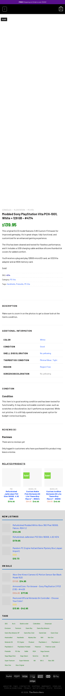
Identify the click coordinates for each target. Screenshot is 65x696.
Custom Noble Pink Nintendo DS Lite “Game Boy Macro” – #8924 (32, 495)
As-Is (13, 623)
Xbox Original (20, 665)
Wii (35, 660)
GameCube (42, 633)
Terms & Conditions (13, 688)
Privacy (27, 688)
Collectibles (36, 623)
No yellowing (45, 353)
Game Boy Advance (43, 628)
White (42, 339)
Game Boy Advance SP (12, 633)
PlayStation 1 (43, 642)
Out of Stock (39, 688)
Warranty (46, 686)
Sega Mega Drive (10, 656)
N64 (42, 637)
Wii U (42, 660)
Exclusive (8, 628)
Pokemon (38, 647)
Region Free (45, 367)
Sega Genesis (44, 651)
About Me (7, 686)
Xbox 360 (51, 660)
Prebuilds (20, 284)
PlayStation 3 (9, 647)
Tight (55, 360)
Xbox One (8, 665)
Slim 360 (45, 656)
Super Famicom (10, 660)
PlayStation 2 (56, 642)
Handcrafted (8, 637)
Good (42, 346)
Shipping (36, 686)
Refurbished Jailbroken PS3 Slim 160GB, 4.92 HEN (11, 495)
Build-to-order (24, 623)
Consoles (6, 210)
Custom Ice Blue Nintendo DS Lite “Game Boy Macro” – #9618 (53, 495)
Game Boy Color (29, 633)
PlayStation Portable (24, 647)
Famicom (18, 628)
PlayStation (19, 210)
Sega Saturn (24, 656)
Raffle (26, 651)
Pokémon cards (50, 647)
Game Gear (54, 633)
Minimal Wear (46, 360)
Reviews (58, 688)
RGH (34, 651)
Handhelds (11, 284)
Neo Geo (51, 637)
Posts (49, 688)
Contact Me (24, 686)
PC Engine (20, 642)
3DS (6, 623)
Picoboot (31, 642)
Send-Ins (35, 656)
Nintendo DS (9, 642)
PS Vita (31, 210)
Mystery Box (32, 637)
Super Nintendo (24, 660)
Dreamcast (48, 623)
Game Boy (29, 628)
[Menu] (4, 9)
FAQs (15, 686)
